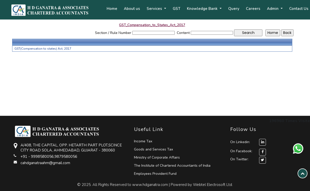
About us (132, 8)
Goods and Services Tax (153, 149)
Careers (253, 8)
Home (112, 8)
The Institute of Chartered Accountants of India (172, 165)
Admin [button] (273, 8)
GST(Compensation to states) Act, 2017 (42, 49)
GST (176, 8)
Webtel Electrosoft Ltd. (213, 184)
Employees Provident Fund (155, 173)
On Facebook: (241, 151)
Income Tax (143, 141)
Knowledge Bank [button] (203, 8)
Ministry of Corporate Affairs (157, 157)
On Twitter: (239, 159)
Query (233, 8)
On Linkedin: (248, 142)
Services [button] (155, 8)
